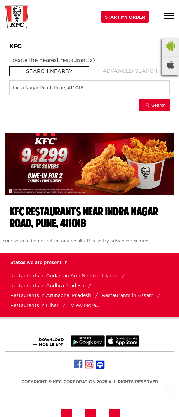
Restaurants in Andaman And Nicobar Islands (64, 276)
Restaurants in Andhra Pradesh (47, 285)
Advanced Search (129, 71)
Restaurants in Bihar (34, 305)
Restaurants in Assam (127, 295)
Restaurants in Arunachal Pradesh (50, 295)
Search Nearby (49, 71)
